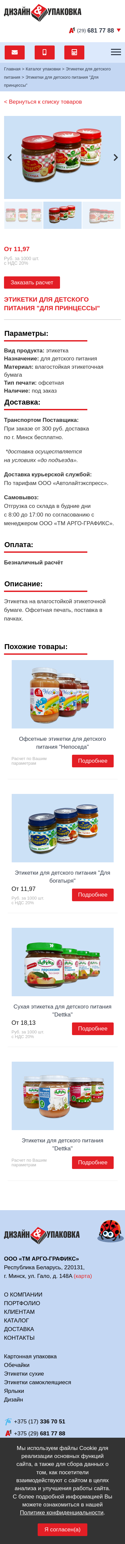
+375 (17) (39, 1421)
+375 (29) (39, 1433)
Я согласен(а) (62, 1529)
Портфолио (22, 1303)
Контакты (19, 1338)
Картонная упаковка (30, 1356)
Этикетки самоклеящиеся (37, 1382)
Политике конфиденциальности (62, 1512)
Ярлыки (14, 1391)
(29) (95, 30)
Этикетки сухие (24, 1374)
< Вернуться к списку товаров (43, 102)
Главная (12, 68)
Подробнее (92, 761)
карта (83, 1276)
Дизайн (13, 1400)
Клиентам (19, 1312)
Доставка (19, 1329)
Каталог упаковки (43, 68)
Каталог (16, 1320)
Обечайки (16, 1365)
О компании (23, 1295)
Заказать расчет (32, 282)
